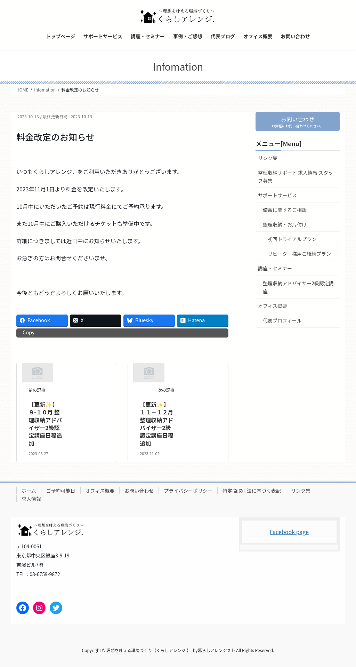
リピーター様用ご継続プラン (299, 254)
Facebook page (289, 531)
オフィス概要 (272, 305)
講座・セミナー (275, 268)
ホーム (29, 490)
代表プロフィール (282, 320)
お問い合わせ (139, 490)
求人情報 (31, 498)
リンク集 (267, 157)
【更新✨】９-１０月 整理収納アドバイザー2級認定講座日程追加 (45, 423)
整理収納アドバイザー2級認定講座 (298, 287)
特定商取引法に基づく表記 (251, 490)
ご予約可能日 (60, 490)
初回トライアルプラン (292, 239)
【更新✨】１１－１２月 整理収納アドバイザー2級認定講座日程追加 (156, 423)
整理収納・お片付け (285, 224)
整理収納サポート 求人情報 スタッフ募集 (295, 176)
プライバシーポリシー (188, 490)
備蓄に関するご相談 (285, 210)
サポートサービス (277, 195)
